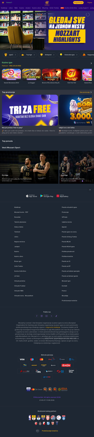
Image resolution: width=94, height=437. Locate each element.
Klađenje (17, 207)
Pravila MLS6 (66, 242)
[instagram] (42, 316)
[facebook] (37, 316)
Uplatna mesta (67, 222)
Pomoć (64, 291)
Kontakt (64, 286)
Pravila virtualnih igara (69, 207)
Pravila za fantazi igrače (70, 276)
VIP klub (64, 217)
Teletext (17, 232)
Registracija (78, 3)
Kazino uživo (18, 256)
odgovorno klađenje (53, 327)
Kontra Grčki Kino (20, 271)
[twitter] (51, 316)
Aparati (64, 227)
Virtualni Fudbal (19, 286)
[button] (80, 180)
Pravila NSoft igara (68, 247)
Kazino (16, 251)
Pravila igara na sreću (69, 232)
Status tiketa (18, 227)
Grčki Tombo (18, 266)
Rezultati (17, 217)
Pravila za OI (66, 261)
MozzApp (65, 296)
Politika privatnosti (68, 251)
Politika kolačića (67, 256)
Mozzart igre (66, 281)
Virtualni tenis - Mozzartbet (23, 296)
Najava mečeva (19, 242)
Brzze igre (17, 261)
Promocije (65, 212)
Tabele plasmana (20, 222)
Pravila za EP (66, 266)
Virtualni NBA (18, 291)
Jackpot (17, 247)
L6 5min (17, 276)
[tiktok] (56, 316)
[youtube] (46, 316)
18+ (37, 431)
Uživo (16, 237)
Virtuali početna (19, 281)
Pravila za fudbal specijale (71, 271)
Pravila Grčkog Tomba (69, 237)
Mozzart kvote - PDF (21, 212)
